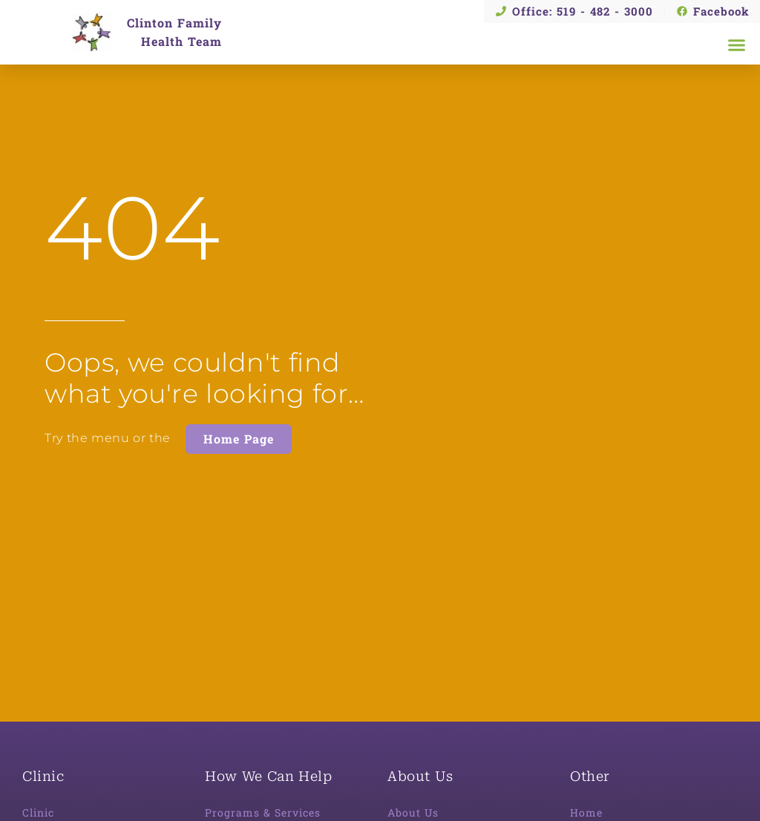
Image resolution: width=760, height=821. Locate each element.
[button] (737, 45)
